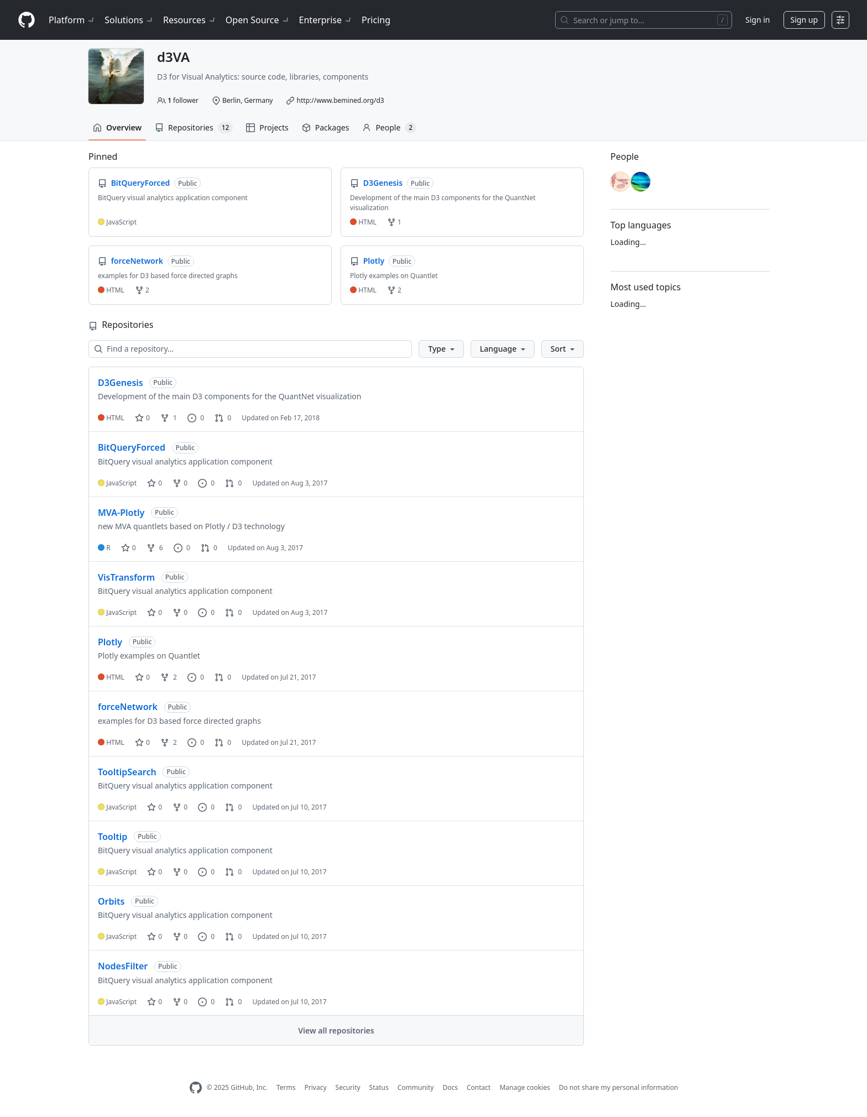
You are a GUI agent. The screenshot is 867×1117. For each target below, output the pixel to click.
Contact (478, 1087)
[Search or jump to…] (644, 20)
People (389, 127)
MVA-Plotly (121, 513)
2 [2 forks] (168, 677)
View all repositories (336, 1030)
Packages (325, 127)
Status (379, 1087)
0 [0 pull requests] (223, 417)
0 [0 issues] (195, 417)
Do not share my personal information (618, 1087)
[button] (441, 349)
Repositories (194, 127)
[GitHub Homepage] (195, 1088)
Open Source (258, 20)
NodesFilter (123, 966)
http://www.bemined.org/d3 (340, 100)
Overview (117, 127)
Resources (190, 20)
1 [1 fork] (168, 417)
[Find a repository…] (250, 349)
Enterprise (326, 20)
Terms (286, 1087)
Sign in (757, 19)
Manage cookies (524, 1087)
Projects (267, 127)
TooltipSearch (127, 772)
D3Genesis (120, 383)
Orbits (111, 901)
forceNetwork (128, 707)
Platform (72, 20)
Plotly (110, 642)
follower (183, 100)
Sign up (804, 19)
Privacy (316, 1087)
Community (416, 1087)
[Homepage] (26, 20)
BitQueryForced (131, 447)
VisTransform (126, 577)
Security (348, 1087)
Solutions (129, 20)
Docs (450, 1087)
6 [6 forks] (155, 547)
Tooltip (112, 837)
